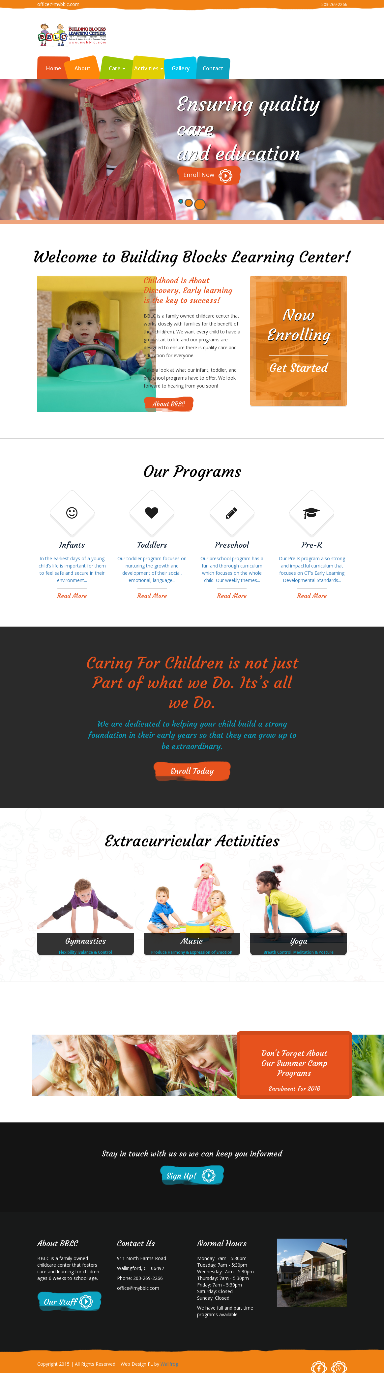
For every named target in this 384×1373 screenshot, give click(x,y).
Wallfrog (169, 1364)
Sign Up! (181, 1176)
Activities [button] (148, 68)
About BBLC (169, 404)
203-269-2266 (334, 4)
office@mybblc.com (58, 4)
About (82, 68)
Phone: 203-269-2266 (140, 1278)
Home (53, 68)
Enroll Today (192, 771)
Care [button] (117, 68)
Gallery (181, 68)
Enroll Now (198, 175)
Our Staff (60, 1302)
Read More (72, 596)
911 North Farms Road (141, 1258)
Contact (213, 68)
